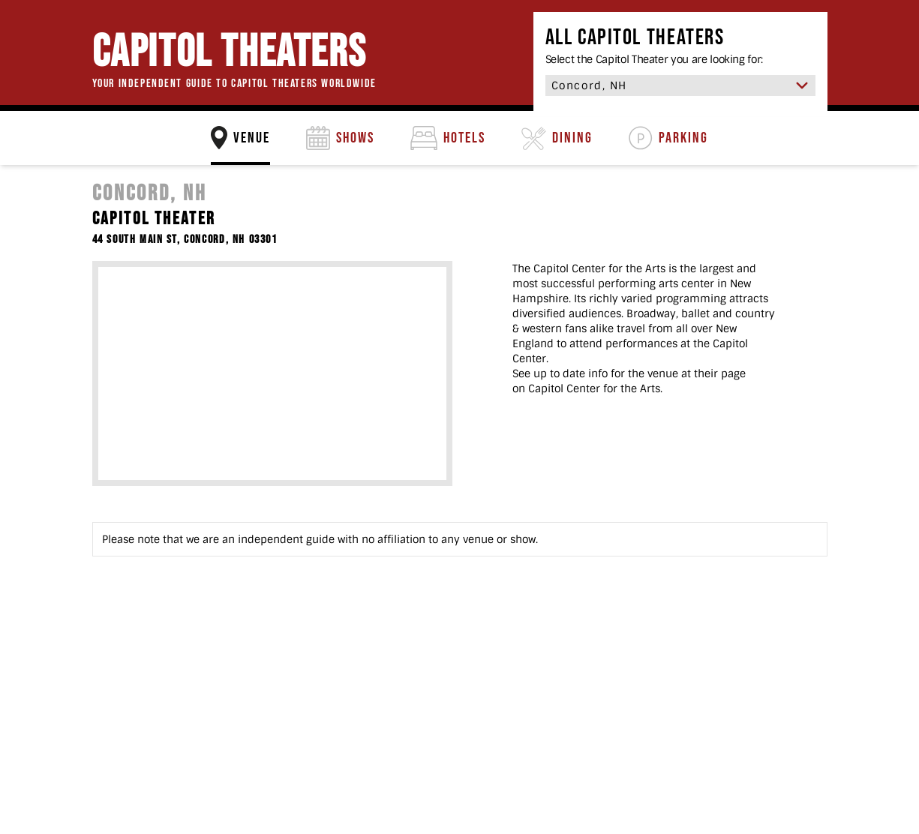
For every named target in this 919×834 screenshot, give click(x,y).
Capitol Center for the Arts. (595, 388)
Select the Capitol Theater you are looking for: (654, 59)
